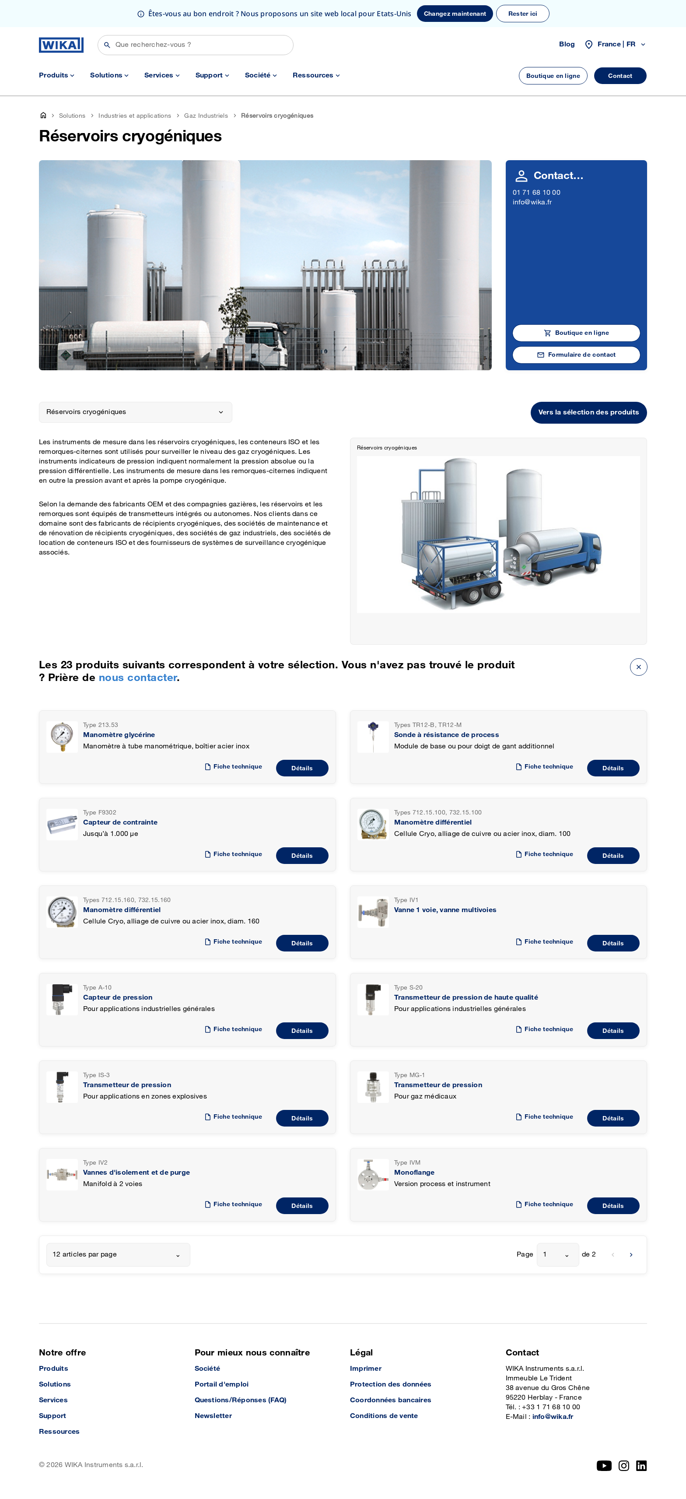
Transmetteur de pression (127, 1085)
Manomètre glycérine (119, 735)
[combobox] (118, 1255)
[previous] (613, 1254)
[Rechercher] (195, 45)
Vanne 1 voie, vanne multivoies (445, 910)
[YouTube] (604, 1465)
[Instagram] (624, 1465)
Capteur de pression (118, 997)
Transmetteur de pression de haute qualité (466, 997)
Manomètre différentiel (433, 822)
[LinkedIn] (641, 1465)
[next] (631, 1254)
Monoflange (414, 1173)
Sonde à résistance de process (446, 735)
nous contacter (138, 677)
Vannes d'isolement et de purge (136, 1173)
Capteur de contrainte (120, 822)
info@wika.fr (532, 202)
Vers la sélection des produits (589, 412)
